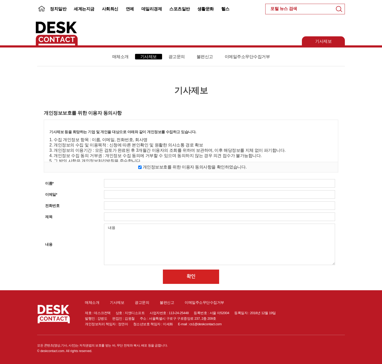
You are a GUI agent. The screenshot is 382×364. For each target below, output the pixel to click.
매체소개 (120, 56)
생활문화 (205, 9)
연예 (130, 9)
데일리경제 (151, 9)
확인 (191, 276)
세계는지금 (84, 9)
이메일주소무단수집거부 (247, 56)
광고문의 (176, 56)
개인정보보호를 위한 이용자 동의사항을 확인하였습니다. (195, 167)
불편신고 (205, 56)
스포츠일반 (179, 9)
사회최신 (110, 9)
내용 (219, 244)
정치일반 (58, 9)
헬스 (225, 9)
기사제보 (323, 41)
